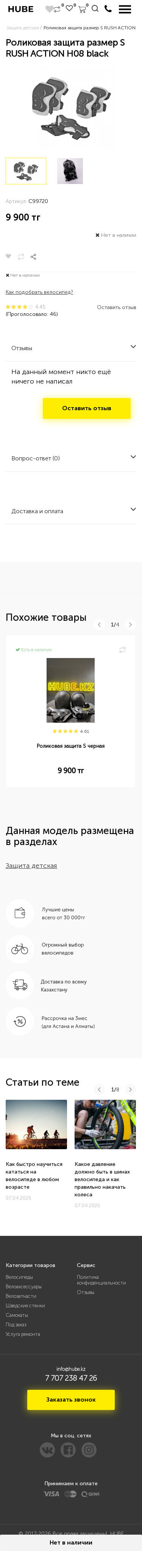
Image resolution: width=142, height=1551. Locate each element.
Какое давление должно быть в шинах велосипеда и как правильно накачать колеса (102, 1179)
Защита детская (31, 865)
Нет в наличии (71, 1542)
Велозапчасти (21, 1296)
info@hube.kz (71, 1369)
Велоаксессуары (24, 1286)
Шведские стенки (25, 1305)
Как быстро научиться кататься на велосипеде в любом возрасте (34, 1175)
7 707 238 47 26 (71, 1378)
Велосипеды (19, 1277)
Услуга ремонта (23, 1334)
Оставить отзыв (116, 307)
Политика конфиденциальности (101, 1280)
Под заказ (16, 1324)
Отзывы (85, 1292)
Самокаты (17, 1315)
